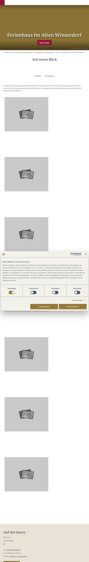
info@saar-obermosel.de (18, 556)
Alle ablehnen (44, 306)
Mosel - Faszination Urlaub (23, 52)
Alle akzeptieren (73, 306)
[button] (2, 2)
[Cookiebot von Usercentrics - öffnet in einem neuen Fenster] (72, 254)
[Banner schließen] (86, 254)
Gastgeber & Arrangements (44, 52)
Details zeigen (77, 300)
